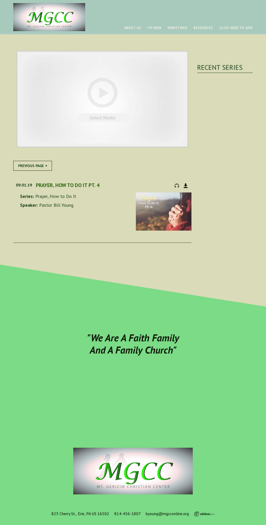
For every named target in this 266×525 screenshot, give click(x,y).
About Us (132, 27)
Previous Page (31, 165)
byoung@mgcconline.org (167, 513)
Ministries (177, 27)
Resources (203, 27)
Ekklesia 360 (204, 514)
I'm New (154, 27)
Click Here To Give (236, 27)
